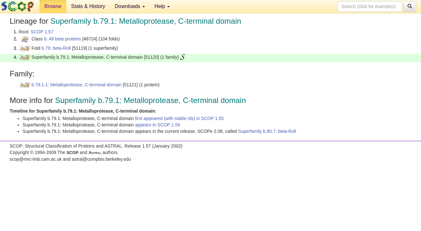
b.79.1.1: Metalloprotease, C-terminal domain (76, 84)
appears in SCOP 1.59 (157, 124)
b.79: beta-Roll (56, 48)
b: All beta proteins (62, 38)
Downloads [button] (130, 6)
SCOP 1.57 (42, 31)
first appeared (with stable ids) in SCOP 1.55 (179, 118)
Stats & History (88, 6)
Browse (52, 6)
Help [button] (162, 6)
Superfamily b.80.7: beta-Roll (267, 131)
